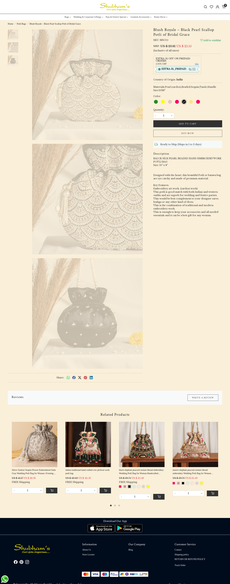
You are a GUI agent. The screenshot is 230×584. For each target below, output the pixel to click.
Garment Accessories (140, 17)
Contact (178, 550)
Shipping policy (182, 554)
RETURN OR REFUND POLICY (190, 559)
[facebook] (74, 377)
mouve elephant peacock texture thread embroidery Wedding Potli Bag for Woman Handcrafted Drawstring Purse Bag (192, 472)
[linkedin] (91, 377)
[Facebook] (15, 563)
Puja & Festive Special (117, 17)
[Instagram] (27, 563)
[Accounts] (218, 7)
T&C (197, 64)
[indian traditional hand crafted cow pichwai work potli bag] (88, 444)
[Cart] (51, 490)
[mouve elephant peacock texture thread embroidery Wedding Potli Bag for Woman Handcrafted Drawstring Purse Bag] (195, 444)
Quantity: (158, 109)
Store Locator (88, 554)
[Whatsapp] (68, 377)
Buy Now (187, 133)
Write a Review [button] (203, 398)
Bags (68, 17)
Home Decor (160, 17)
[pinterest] (85, 377)
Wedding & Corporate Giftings (88, 17)
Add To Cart (188, 124)
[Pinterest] (21, 563)
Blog (130, 550)
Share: (60, 377)
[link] (205, 7)
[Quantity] (27, 490)
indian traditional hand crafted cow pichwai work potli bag (87, 472)
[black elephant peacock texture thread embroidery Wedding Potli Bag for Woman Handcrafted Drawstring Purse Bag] (142, 444)
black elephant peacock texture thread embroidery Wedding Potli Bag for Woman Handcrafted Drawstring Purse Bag (141, 472)
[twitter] (80, 377)
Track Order (180, 565)
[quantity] (163, 115)
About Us (86, 550)
